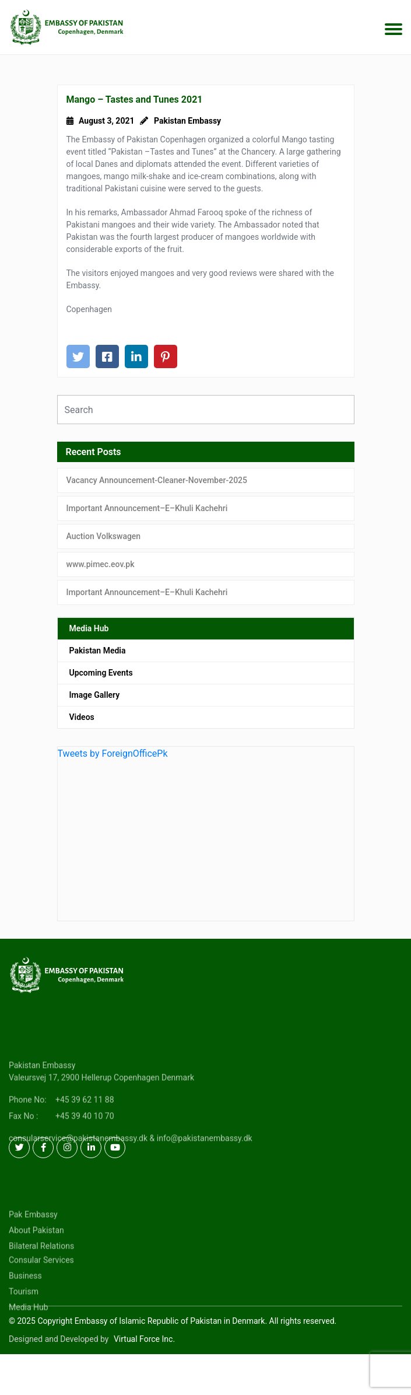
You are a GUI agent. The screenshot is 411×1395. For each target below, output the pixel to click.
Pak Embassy (33, 1238)
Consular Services (41, 1283)
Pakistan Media (97, 650)
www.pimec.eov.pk (100, 564)
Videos (81, 717)
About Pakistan (36, 1253)
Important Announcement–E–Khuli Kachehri (147, 508)
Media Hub (89, 628)
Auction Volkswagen (103, 536)
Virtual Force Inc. (144, 1339)
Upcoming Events (101, 672)
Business (25, 1299)
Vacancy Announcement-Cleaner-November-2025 (157, 480)
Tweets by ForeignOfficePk (113, 753)
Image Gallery (94, 695)
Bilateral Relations (41, 1269)
